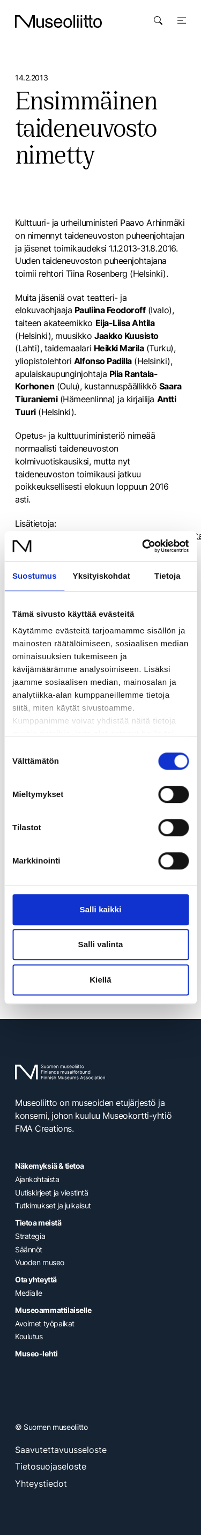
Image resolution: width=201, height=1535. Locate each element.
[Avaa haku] (158, 20)
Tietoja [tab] (167, 575)
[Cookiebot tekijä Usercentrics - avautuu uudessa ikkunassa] (143, 546)
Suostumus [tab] (34, 575)
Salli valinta (100, 944)
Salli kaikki (101, 909)
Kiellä (100, 979)
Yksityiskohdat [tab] (101, 575)
